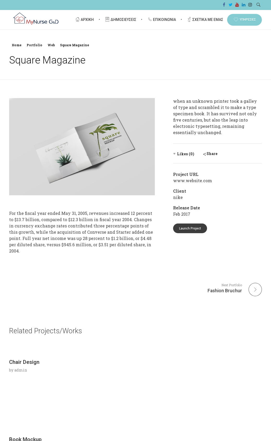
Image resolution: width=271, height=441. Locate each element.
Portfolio (34, 45)
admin (20, 413)
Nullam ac (194, 406)
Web (51, 45)
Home (16, 45)
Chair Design (24, 406)
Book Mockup (112, 406)
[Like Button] (174, 153)
